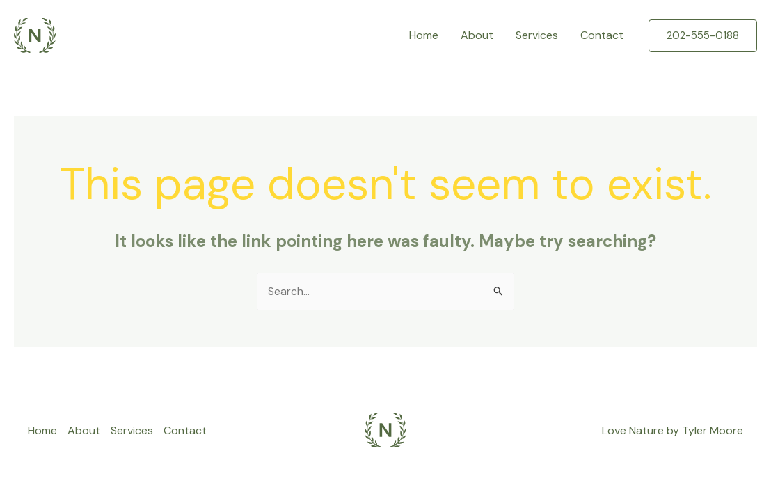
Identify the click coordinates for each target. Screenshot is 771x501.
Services (537, 35)
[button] (703, 35)
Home (423, 35)
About (477, 35)
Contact (601, 35)
